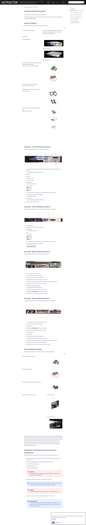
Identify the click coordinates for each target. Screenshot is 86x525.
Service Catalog (53, 2)
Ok (53, 522)
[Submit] (69, 2)
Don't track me (58, 522)
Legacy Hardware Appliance (28, 7)
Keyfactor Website (48, 2)
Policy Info (54, 519)
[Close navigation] (18, 7)
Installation (36, 7)
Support (58, 2)
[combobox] (76, 2)
